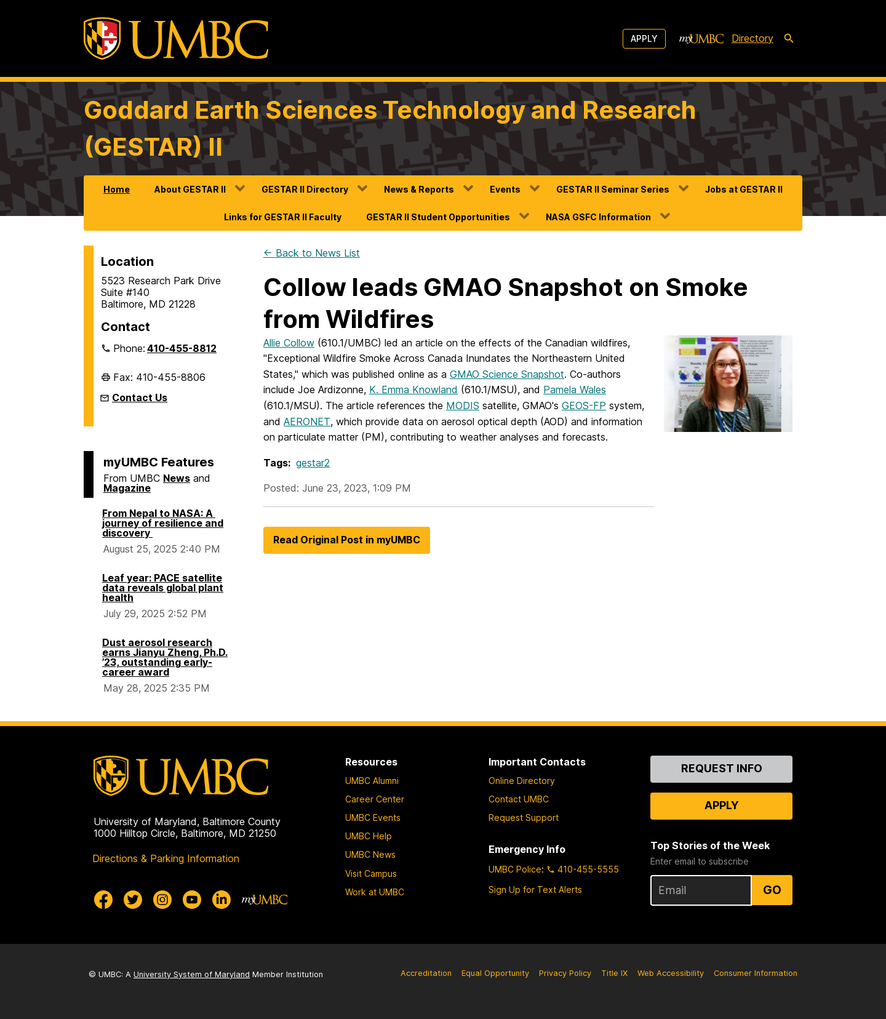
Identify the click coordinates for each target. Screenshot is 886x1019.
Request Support (524, 817)
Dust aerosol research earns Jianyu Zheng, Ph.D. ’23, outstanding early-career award (165, 657)
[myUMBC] (701, 38)
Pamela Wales (574, 389)
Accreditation (426, 973)
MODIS (462, 405)
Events (505, 189)
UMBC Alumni (372, 780)
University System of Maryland (192, 974)
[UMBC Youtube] (192, 899)
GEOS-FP (584, 405)
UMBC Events (373, 817)
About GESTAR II (190, 189)
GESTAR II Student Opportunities (438, 217)
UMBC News (370, 854)
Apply (644, 38)
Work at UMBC (374, 892)
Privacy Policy (565, 973)
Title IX (614, 973)
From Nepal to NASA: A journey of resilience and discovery (162, 523)
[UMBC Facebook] (103, 899)
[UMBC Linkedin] (221, 899)
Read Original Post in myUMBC (346, 539)
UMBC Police (515, 869)
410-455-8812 (182, 348)
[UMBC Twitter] (132, 899)
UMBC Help (368, 836)
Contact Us (139, 397)
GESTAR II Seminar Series (612, 189)
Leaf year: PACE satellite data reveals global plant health (162, 588)
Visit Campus (371, 873)
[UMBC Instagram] (162, 899)
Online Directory (522, 780)
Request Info (721, 768)
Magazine (127, 488)
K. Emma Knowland (413, 389)
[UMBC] (176, 38)
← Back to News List (311, 253)
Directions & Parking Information (165, 858)
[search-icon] (788, 38)
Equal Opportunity (495, 973)
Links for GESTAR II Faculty (282, 217)
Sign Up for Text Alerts (535, 889)
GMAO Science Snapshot (507, 374)
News (176, 478)
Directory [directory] (752, 38)
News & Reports (419, 189)
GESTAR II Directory (304, 189)
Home (116, 189)
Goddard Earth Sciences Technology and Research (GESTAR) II (390, 128)
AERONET (307, 421)
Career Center (374, 799)
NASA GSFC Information (598, 217)
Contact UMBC (519, 799)
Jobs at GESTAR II (744, 189)
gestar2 (313, 463)
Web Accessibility (670, 973)
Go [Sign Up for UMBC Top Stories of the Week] (772, 889)
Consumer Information (755, 973)
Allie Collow (288, 343)
